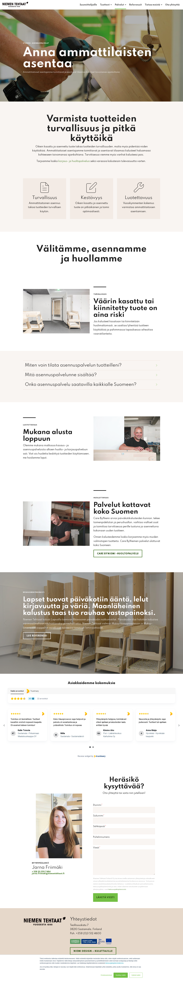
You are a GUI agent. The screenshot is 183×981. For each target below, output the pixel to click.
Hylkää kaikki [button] (135, 975)
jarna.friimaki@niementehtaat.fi (48, 874)
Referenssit (135, 5)
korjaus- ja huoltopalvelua (74, 161)
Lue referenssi (37, 636)
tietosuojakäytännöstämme (114, 963)
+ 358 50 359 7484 (41, 872)
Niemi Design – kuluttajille (93, 951)
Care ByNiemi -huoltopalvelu (118, 554)
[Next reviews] (178, 725)
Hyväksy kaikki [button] (121, 975)
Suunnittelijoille (88, 5)
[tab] (90, 747)
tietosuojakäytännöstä (117, 889)
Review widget (84, 756)
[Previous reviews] (4, 725)
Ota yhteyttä (172, 5)
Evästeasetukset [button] (106, 975)
